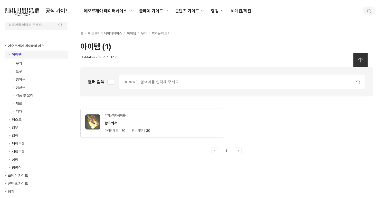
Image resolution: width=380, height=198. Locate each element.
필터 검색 (96, 81)
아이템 (16, 54)
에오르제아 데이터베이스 (105, 10)
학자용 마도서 (161, 33)
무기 (19, 63)
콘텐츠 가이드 (187, 10)
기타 (19, 111)
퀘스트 (16, 119)
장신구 (20, 87)
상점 (15, 159)
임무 (15, 127)
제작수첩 (18, 143)
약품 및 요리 (24, 95)
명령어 (16, 167)
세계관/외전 (241, 10)
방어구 (20, 79)
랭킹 (215, 10)
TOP (360, 60)
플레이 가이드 (151, 10)
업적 (15, 135)
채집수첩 (18, 151)
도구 (19, 71)
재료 (19, 103)
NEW (132, 82)
